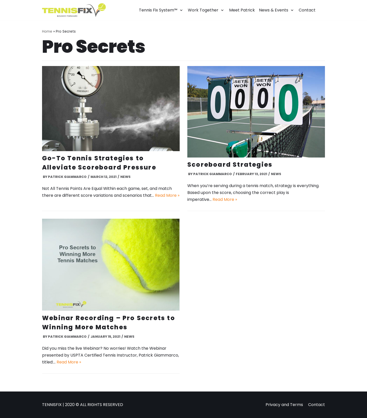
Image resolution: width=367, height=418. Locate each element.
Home (47, 31)
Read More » (167, 195)
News (125, 177)
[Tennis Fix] (74, 10)
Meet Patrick (242, 10)
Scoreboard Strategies (229, 164)
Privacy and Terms (284, 405)
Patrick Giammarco (67, 177)
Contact (307, 10)
